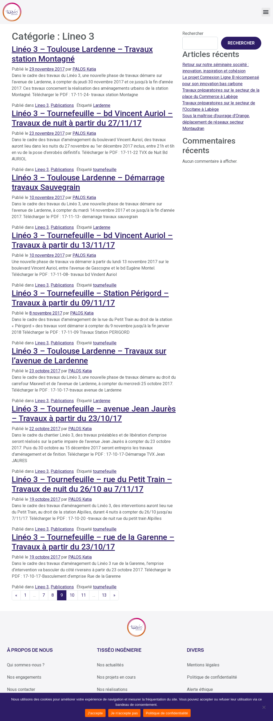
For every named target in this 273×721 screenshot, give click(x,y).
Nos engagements (24, 677)
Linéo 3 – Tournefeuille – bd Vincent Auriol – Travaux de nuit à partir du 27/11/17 (92, 118)
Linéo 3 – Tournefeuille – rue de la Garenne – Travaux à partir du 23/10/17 (93, 542)
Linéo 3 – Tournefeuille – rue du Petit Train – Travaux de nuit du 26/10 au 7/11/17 (92, 484)
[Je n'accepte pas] (263, 707)
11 (83, 595)
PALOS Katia (84, 69)
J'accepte (95, 713)
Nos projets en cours (116, 677)
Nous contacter (21, 689)
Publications (62, 105)
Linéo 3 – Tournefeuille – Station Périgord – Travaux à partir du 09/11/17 (90, 298)
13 (104, 595)
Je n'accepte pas (124, 713)
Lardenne (101, 105)
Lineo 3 (42, 105)
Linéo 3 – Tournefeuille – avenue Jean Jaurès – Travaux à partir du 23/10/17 (94, 413)
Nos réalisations (112, 689)
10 (72, 595)
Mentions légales (203, 664)
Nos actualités (110, 664)
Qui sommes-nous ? (26, 664)
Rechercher (192, 33)
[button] (266, 12)
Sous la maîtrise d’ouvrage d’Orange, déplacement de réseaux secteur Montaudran (216, 122)
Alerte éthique (200, 689)
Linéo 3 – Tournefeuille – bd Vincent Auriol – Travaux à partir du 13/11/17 (92, 240)
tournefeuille (105, 169)
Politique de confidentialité (212, 677)
